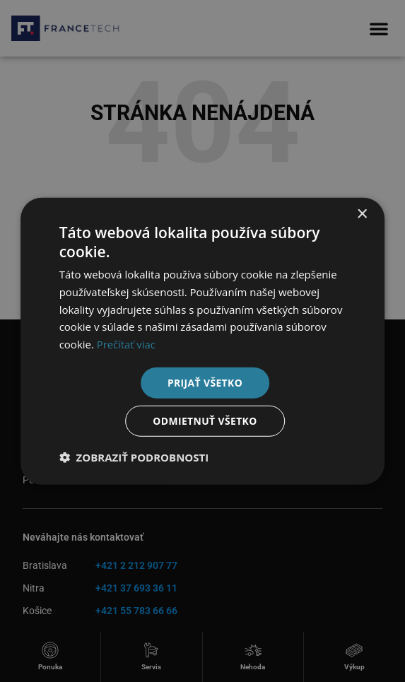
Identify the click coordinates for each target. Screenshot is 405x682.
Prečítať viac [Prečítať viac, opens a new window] (126, 344)
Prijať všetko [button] (204, 382)
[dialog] (202, 341)
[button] (134, 457)
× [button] (361, 213)
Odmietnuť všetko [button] (205, 421)
